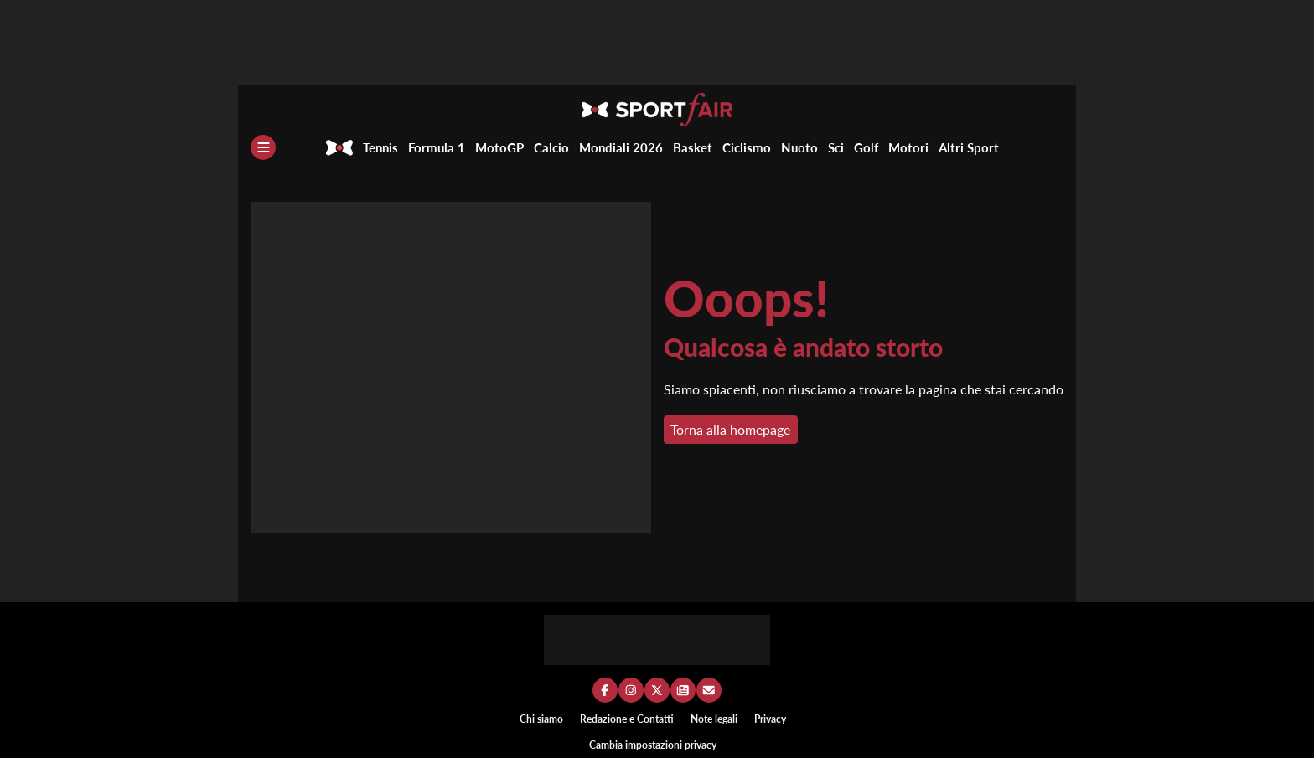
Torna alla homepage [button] (730, 429)
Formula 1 (436, 147)
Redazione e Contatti (627, 719)
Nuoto (799, 147)
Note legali (714, 719)
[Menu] (263, 147)
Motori (908, 147)
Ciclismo (746, 147)
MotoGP (499, 147)
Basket (692, 147)
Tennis (380, 147)
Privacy (770, 719)
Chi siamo (541, 719)
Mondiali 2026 (621, 147)
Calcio (551, 147)
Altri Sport (969, 147)
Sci (836, 147)
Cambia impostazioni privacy (652, 745)
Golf (866, 147)
